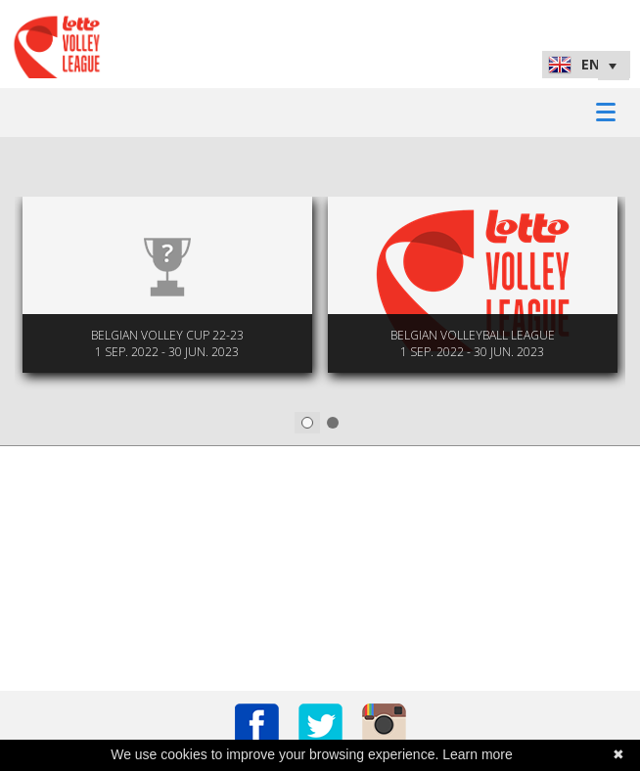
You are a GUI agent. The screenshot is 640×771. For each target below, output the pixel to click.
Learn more (477, 754)
